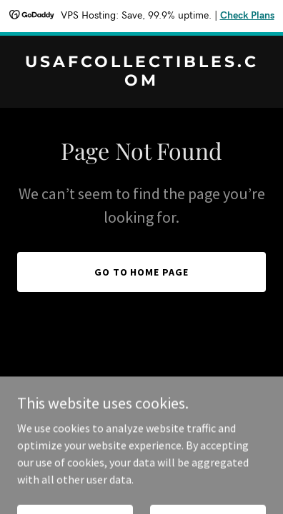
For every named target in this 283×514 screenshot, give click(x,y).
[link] (141, 81)
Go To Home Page (141, 272)
